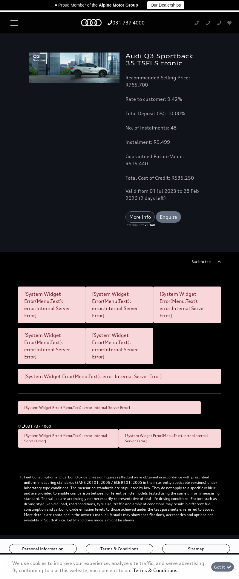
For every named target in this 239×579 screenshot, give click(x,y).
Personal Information (42, 548)
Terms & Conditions (119, 548)
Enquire (168, 217)
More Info (140, 217)
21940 (150, 225)
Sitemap (196, 548)
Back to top (201, 261)
